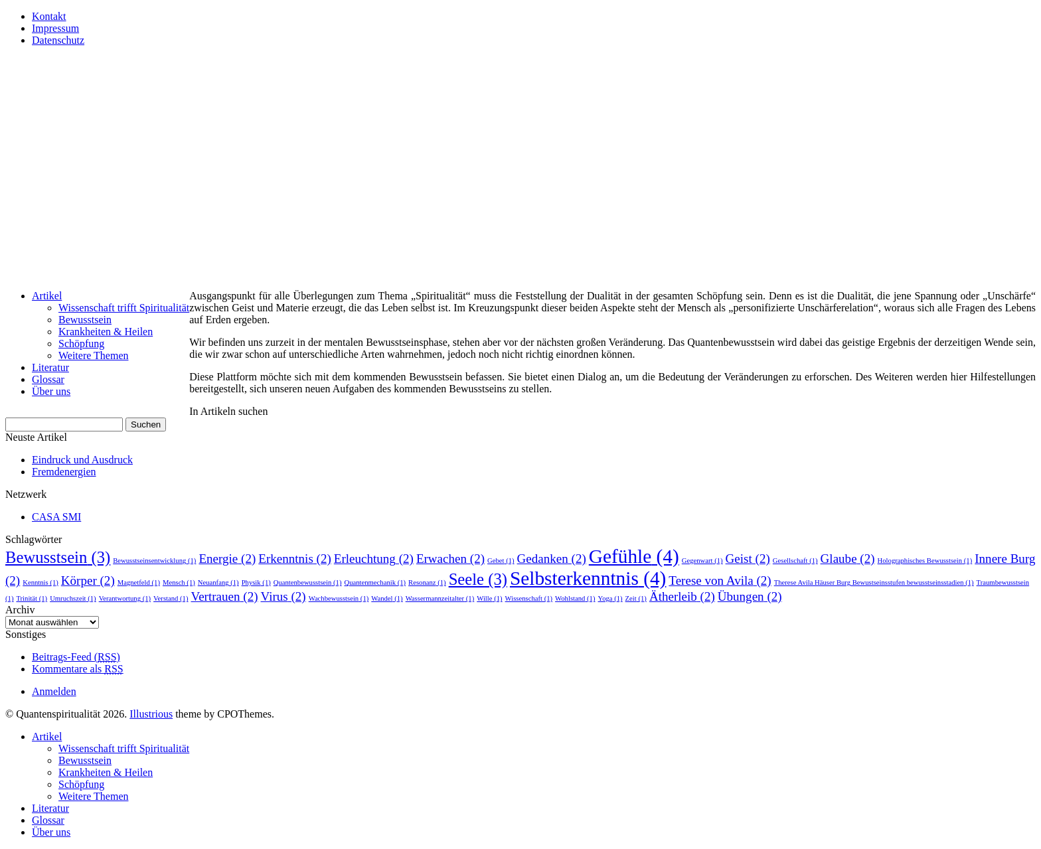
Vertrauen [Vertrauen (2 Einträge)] (224, 596)
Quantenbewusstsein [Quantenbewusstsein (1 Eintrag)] (308, 582)
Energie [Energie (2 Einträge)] (227, 559)
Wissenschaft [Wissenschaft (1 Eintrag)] (528, 598)
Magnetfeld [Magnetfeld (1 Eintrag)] (139, 582)
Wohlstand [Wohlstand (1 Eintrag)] (575, 598)
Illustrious (151, 714)
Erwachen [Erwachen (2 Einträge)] (450, 559)
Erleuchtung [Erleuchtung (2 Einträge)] (374, 559)
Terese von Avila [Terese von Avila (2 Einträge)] (720, 580)
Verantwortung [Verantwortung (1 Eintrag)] (125, 598)
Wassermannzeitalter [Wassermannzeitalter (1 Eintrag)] (440, 598)
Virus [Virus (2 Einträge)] (283, 596)
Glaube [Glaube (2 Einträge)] (848, 559)
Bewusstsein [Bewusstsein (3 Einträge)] (57, 557)
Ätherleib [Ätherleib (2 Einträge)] (682, 596)
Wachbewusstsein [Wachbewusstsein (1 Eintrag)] (339, 598)
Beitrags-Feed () (76, 656)
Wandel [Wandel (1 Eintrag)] (386, 598)
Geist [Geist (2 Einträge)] (748, 559)
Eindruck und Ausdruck (82, 459)
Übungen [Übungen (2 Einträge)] (750, 596)
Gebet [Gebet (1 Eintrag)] (501, 560)
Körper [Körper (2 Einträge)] (88, 580)
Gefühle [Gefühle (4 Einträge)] (634, 556)
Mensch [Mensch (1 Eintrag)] (179, 582)
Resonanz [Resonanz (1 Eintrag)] (427, 582)
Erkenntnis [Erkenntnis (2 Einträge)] (294, 559)
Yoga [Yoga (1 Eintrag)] (610, 598)
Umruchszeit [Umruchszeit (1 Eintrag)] (73, 598)
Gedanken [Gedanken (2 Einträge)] (551, 559)
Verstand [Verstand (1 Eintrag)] (170, 598)
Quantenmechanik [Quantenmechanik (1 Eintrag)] (375, 582)
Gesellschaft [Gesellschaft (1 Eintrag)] (795, 560)
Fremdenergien (64, 471)
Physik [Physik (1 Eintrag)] (256, 582)
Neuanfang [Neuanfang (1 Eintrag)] (218, 582)
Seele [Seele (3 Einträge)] (478, 579)
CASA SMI (56, 516)
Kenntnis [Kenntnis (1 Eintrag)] (40, 582)
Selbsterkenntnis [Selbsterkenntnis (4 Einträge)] (588, 578)
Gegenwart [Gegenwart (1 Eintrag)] (702, 560)
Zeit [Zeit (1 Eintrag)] (636, 598)
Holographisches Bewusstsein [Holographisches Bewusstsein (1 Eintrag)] (925, 560)
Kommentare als (77, 668)
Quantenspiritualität (117, 83)
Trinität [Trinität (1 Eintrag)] (31, 598)
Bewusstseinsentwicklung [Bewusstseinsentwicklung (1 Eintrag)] (154, 560)
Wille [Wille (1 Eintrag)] (489, 598)
